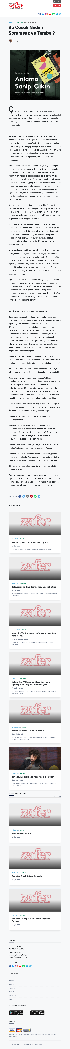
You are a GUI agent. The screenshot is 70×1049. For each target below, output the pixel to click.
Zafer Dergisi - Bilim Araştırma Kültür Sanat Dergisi (27, 1048)
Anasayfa (12, 1001)
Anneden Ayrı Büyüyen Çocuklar (27, 911)
